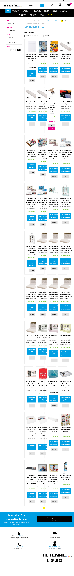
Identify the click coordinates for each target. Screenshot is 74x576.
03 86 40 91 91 (69, 1)
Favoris (51, 7)
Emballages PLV (52, 20)
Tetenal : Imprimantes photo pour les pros (36, 20)
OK (18, 49)
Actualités (37, 1)
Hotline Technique (55, 547)
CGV (30, 1)
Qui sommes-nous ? (9, 1)
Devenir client (22, 1)
